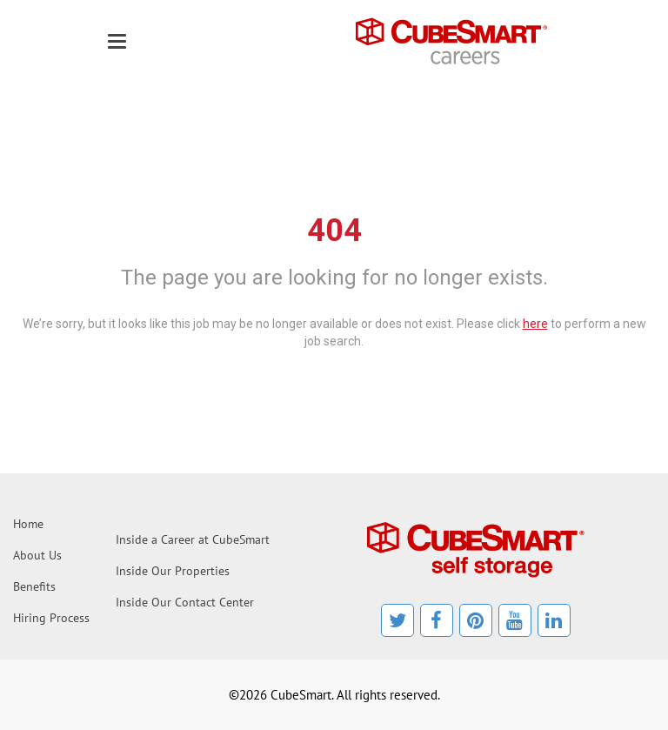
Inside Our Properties (173, 571)
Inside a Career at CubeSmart (193, 539)
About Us (37, 555)
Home (28, 524)
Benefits (34, 586)
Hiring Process (51, 618)
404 (334, 230)
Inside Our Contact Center (185, 602)
